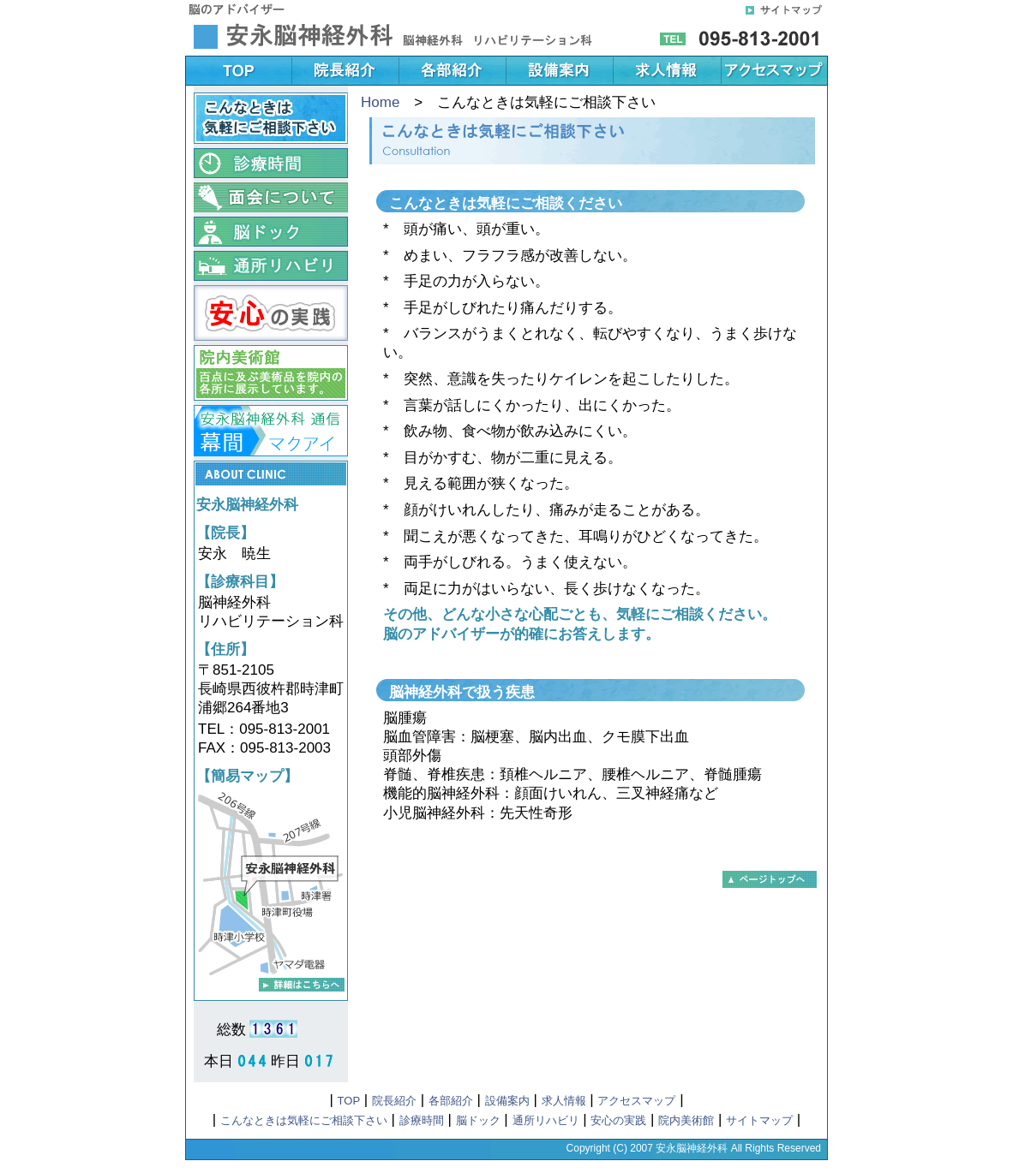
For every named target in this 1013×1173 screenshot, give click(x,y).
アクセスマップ (636, 1100)
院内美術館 (686, 1120)
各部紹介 (451, 1100)
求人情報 (564, 1100)
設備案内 (507, 1100)
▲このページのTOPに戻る (769, 879)
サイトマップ (759, 1120)
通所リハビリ (545, 1120)
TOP (349, 1100)
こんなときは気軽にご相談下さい (303, 1120)
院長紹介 (394, 1100)
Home (380, 102)
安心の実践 (618, 1120)
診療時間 (421, 1120)
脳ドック (478, 1120)
